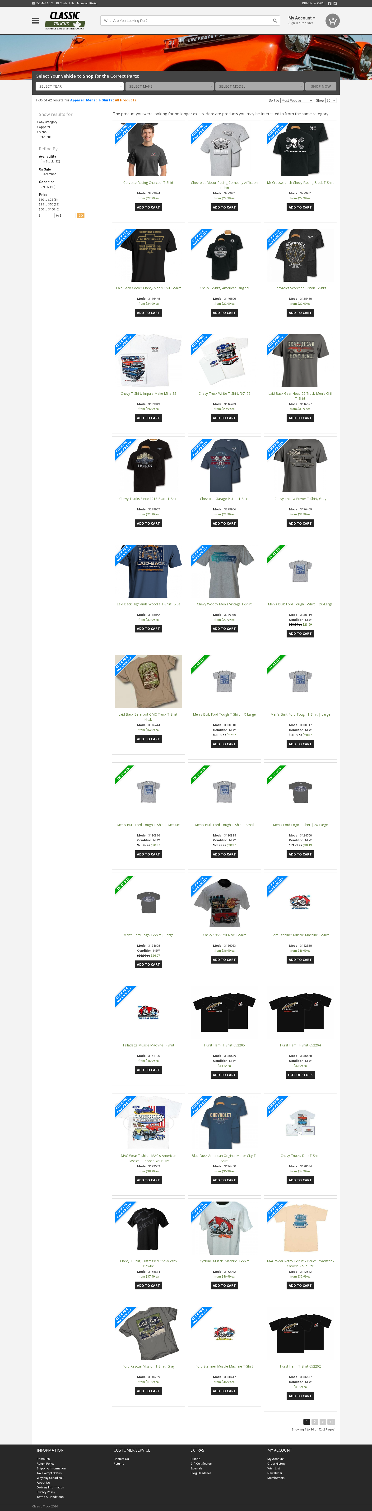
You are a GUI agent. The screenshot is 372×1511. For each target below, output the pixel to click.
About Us (43, 1482)
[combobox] (80, 86)
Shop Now (321, 86)
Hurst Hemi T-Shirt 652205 (224, 1045)
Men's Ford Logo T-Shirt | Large (148, 935)
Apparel (77, 100)
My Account (275, 1459)
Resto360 (43, 1459)
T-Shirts (105, 100)
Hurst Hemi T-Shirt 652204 (300, 1045)
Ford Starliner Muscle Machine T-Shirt (300, 935)
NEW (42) (47, 187)
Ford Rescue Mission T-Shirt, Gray (148, 1366)
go (81, 216)
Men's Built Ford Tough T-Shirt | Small (224, 824)
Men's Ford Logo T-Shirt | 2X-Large (300, 824)
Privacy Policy (46, 1492)
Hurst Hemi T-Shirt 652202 (300, 1366)
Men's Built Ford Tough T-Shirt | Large (300, 714)
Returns (119, 1463)
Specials (196, 1468)
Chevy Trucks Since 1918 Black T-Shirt (148, 498)
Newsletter (274, 1473)
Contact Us (65, 3)
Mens (90, 100)
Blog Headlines (201, 1473)
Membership (276, 1478)
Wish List (273, 1468)
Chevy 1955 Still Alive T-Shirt (224, 935)
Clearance (47, 174)
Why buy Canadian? (50, 1478)
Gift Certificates (201, 1463)
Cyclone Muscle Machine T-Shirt (224, 1261)
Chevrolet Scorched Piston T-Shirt (300, 288)
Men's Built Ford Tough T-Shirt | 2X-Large (300, 604)
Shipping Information (51, 1468)
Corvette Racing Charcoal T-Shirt (148, 182)
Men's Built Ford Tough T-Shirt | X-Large (224, 714)
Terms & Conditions (50, 1497)
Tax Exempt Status (49, 1473)
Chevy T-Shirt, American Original (224, 288)
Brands (195, 1459)
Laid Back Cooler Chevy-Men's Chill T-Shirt (148, 288)
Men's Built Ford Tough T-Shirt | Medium (148, 824)
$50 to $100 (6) (49, 209)
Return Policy (45, 1463)
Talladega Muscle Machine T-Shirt (148, 1045)
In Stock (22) (49, 161)
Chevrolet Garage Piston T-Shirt (224, 498)
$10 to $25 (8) (48, 199)
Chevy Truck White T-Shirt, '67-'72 (224, 393)
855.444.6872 (43, 3)
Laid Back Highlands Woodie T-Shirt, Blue (148, 604)
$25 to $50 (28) (49, 204)
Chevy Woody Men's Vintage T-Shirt (224, 604)
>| (331, 1422)
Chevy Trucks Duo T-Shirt (300, 1155)
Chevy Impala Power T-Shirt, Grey (300, 498)
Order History (276, 1463)
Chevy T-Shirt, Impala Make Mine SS (148, 393)
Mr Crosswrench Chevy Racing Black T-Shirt (300, 182)
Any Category (48, 122)
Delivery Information (50, 1487)
